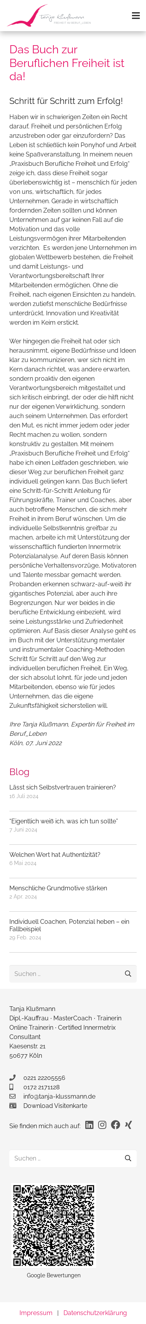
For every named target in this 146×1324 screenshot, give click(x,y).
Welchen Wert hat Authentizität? (54, 854)
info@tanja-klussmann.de (59, 1096)
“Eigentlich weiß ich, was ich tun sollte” (63, 821)
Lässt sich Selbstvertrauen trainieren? (62, 787)
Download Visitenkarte (55, 1105)
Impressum (36, 1313)
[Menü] (136, 15)
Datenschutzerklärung (95, 1313)
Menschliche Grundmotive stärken (58, 888)
